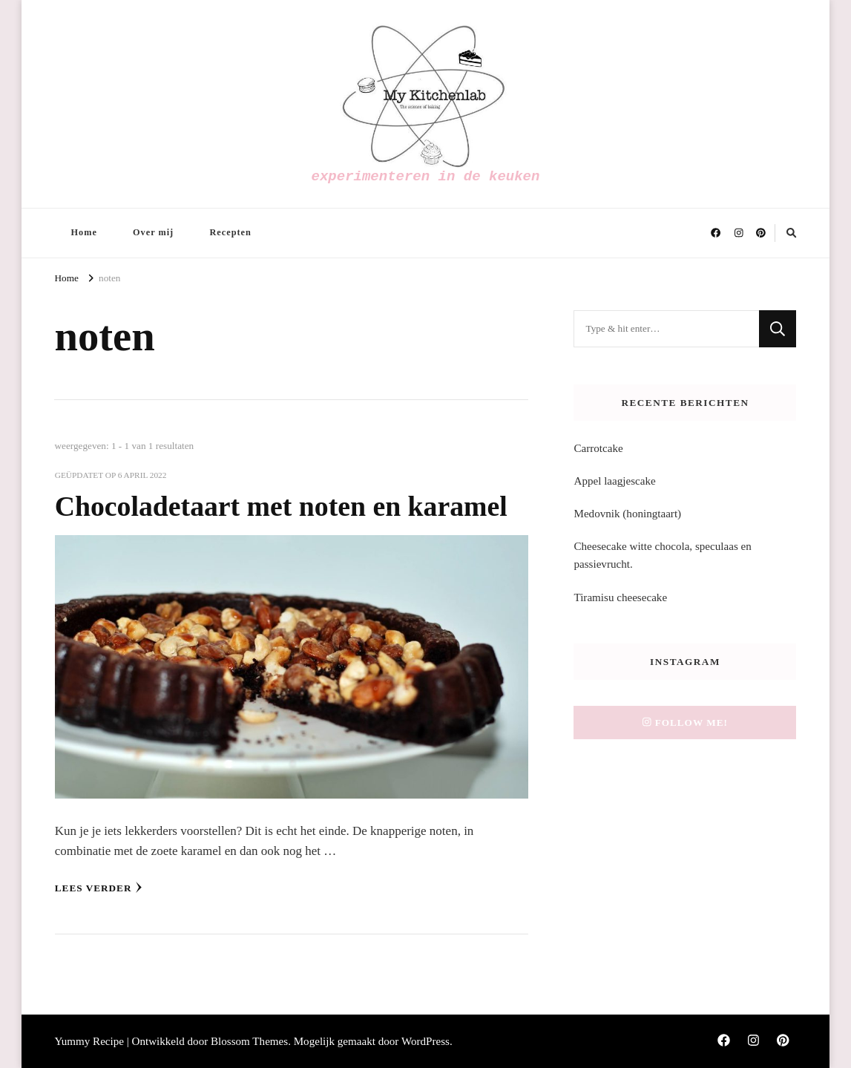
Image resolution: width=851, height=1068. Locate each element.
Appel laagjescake (614, 481)
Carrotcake (598, 448)
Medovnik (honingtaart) (627, 514)
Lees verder (99, 888)
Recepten (230, 232)
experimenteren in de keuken (426, 176)
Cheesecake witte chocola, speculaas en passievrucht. (662, 555)
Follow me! (685, 722)
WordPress (425, 1041)
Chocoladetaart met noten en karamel (281, 506)
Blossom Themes (249, 1041)
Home (83, 232)
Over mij (153, 232)
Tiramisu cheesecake (620, 597)
